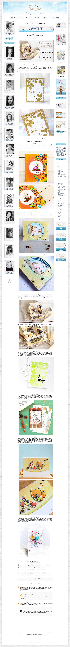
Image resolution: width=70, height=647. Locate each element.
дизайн (65, 147)
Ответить (21, 590)
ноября (59, 167)
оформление (58, 151)
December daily (63, 153)
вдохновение (58, 147)
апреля (59, 215)
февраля (59, 217)
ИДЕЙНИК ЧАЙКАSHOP (62, 195)
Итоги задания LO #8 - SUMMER (61, 206)
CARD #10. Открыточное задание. (60, 171)
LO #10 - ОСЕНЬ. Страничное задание (61, 181)
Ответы (22, 592)
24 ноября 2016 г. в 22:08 (29, 602)
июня (59, 212)
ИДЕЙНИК (57, 148)
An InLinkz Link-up (35, 575)
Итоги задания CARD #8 (62, 176)
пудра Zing (23, 298)
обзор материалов (62, 150)
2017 (58, 163)
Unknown (21, 585)
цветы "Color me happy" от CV (27, 297)
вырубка (50, 520)
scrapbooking (60, 155)
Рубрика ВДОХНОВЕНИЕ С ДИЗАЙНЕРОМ (61, 174)
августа (59, 209)
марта (59, 216)
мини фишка (61, 149)
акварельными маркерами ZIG (23, 149)
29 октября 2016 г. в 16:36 (28, 585)
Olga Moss (35, 143)
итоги (61, 148)
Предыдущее (50, 632)
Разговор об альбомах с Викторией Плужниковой (61, 190)
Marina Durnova (25, 594)
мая (58, 213)
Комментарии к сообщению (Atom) (38, 634)
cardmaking (58, 153)
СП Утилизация (63, 151)
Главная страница (35, 632)
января (59, 219)
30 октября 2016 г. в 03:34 (32, 594)
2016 (58, 165)
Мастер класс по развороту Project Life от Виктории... (61, 184)
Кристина (35, 66)
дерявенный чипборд (21, 521)
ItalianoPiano (22, 602)
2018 (58, 162)
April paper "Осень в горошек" (41, 520)
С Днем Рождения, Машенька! (61, 204)
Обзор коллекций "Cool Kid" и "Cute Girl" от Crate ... (61, 201)
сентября (59, 208)
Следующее (20, 632)
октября (59, 169)
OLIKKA (35, 351)
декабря (59, 166)
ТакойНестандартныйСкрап (59, 152)
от (35, 520)
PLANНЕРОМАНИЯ (59, 154)
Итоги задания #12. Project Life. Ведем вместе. (61, 179)
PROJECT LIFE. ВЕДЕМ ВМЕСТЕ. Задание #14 (61, 187)
